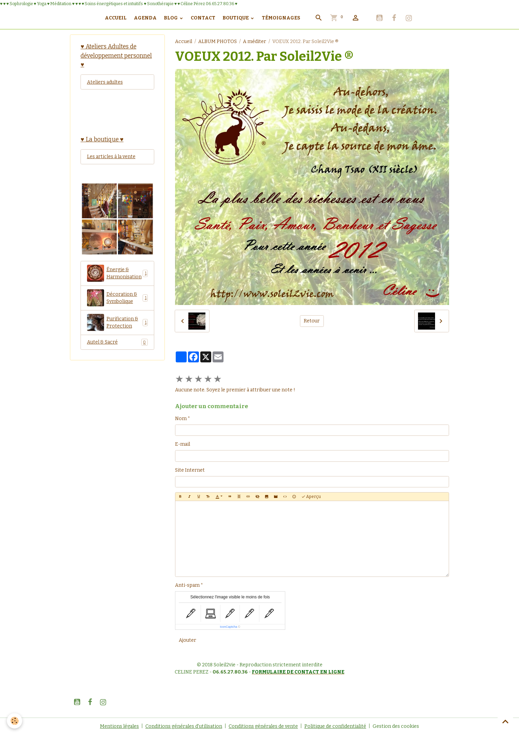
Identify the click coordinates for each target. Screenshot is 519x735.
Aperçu (311, 496)
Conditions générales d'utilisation (183, 726)
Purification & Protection (117, 322)
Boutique (236, 18)
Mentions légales (119, 726)
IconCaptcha (228, 626)
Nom (181, 418)
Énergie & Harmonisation (117, 273)
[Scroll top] (505, 721)
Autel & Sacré (117, 342)
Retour (312, 321)
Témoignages (281, 18)
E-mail (182, 444)
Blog (171, 18)
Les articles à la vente (111, 157)
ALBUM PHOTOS (217, 41)
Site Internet (190, 470)
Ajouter (187, 640)
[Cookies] (14, 721)
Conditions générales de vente (263, 726)
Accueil (116, 18)
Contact (203, 18)
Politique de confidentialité (335, 726)
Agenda (145, 18)
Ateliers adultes (105, 82)
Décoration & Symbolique (117, 297)
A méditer (254, 41)
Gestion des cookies (396, 726)
